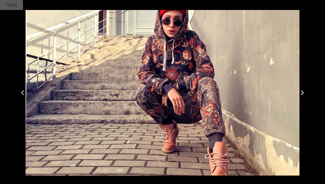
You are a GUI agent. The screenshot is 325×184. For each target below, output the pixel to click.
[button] (22, 93)
